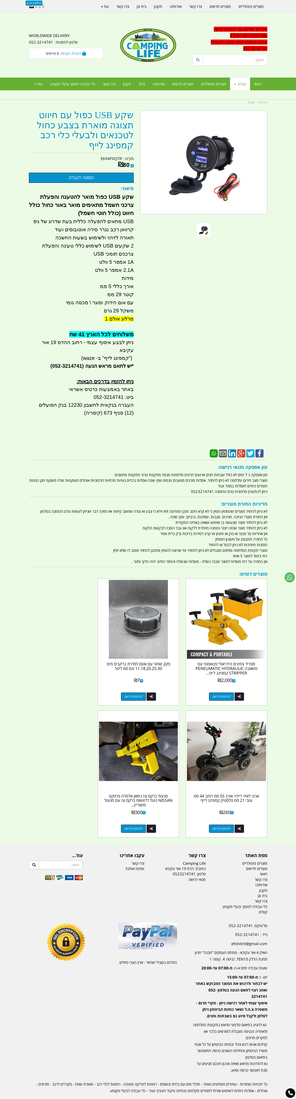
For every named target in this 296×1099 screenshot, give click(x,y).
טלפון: (201, 859)
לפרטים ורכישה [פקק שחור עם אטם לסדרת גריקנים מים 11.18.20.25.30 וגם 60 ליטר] (143, 689)
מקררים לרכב (62, 1069)
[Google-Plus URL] (40, 6)
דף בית (263, 102)
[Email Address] (31, 6)
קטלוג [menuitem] (240, 83)
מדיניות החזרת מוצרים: (244, 504)
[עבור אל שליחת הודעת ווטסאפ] (290, 577)
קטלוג (250, 102)
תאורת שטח (84, 1069)
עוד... (77, 841)
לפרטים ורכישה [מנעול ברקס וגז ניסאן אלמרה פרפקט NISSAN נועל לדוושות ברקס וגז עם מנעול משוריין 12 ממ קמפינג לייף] (225, 814)
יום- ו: (231, 982)
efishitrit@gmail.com (249, 929)
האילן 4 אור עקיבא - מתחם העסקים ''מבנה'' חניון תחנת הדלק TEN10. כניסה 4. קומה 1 (231, 941)
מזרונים (43, 1069)
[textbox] (230, 985)
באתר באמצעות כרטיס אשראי (101, 389)
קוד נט (140, 1095)
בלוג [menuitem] (142, 83)
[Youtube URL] (36, 6)
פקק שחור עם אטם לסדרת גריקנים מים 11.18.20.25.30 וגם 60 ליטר (148, 659)
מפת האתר (256, 841)
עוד (39, 83)
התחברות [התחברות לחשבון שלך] (34, 3)
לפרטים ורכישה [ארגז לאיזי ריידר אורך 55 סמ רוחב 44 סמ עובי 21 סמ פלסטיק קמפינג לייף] (61, 689)
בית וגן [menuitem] (141, 6)
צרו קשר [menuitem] (109, 83)
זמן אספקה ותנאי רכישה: (242, 467)
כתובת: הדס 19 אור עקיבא (185, 854)
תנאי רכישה (197, 865)
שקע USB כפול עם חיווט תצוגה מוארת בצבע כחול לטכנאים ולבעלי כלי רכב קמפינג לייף (85, 130)
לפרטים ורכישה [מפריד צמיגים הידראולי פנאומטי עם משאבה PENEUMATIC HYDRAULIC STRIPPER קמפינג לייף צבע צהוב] (225, 689)
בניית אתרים (129, 1095)
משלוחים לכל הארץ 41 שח (101, 334)
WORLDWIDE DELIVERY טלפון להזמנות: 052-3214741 (53, 39)
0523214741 (184, 859)
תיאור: (127, 188)
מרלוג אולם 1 (118, 319)
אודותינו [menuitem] (159, 83)
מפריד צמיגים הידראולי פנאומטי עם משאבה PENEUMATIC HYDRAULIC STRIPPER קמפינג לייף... (230, 661)
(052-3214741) (66, 366)
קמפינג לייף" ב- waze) (105, 358)
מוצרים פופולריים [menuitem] (213, 83)
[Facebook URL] (43, 6)
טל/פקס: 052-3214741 (248, 911)
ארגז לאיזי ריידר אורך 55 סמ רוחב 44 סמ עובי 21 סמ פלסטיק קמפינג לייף (66, 659)
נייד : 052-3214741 (251, 920)
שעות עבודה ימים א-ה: (234, 953)
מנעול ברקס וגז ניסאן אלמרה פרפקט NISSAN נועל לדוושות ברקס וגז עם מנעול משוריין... (229, 786)
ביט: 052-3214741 (114, 397)
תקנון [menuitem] (127, 83)
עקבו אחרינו (132, 841)
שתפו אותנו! (135, 854)
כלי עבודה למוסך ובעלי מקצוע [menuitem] (72, 83)
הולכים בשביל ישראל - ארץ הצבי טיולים (148, 948)
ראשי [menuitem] (257, 83)
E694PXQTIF (111, 158)
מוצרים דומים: (253, 574)
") (131, 358)
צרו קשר (197, 841)
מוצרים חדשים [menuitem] (183, 83)
